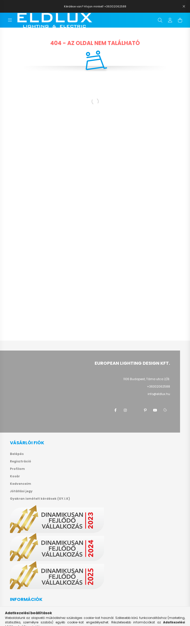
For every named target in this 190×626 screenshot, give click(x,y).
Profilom (17, 469)
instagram (125, 410)
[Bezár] (184, 6)
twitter (135, 410)
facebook (115, 410)
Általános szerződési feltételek (36, 611)
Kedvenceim (20, 484)
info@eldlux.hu (159, 394)
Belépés (17, 454)
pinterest (145, 410)
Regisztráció (20, 461)
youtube (155, 410)
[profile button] (170, 20)
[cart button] (180, 20)
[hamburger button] (10, 20)
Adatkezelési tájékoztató (31, 618)
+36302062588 (158, 386)
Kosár (15, 476)
